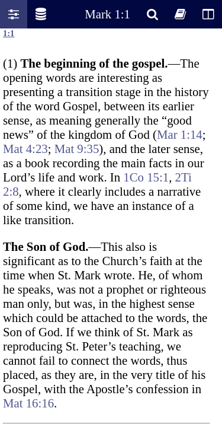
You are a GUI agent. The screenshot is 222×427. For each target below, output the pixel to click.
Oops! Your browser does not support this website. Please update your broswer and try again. (111, 226)
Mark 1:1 (107, 14)
